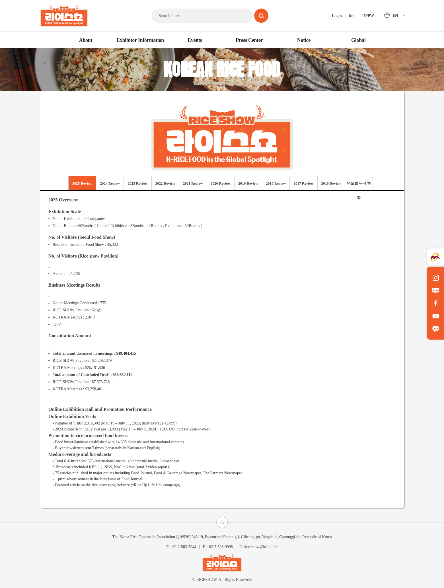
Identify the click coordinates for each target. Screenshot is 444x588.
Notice (304, 40)
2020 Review (221, 183)
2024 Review (110, 183)
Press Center (249, 40)
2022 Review (165, 183)
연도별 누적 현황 (359, 185)
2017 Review (304, 183)
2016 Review (331, 183)
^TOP (222, 522)
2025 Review (82, 183)
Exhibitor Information (140, 40)
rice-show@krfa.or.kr (261, 546)
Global (358, 40)
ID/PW (368, 15)
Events (195, 40)
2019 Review (248, 183)
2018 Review (276, 183)
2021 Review (193, 183)
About (85, 40)
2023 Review (138, 183)
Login (337, 15)
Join (352, 15)
